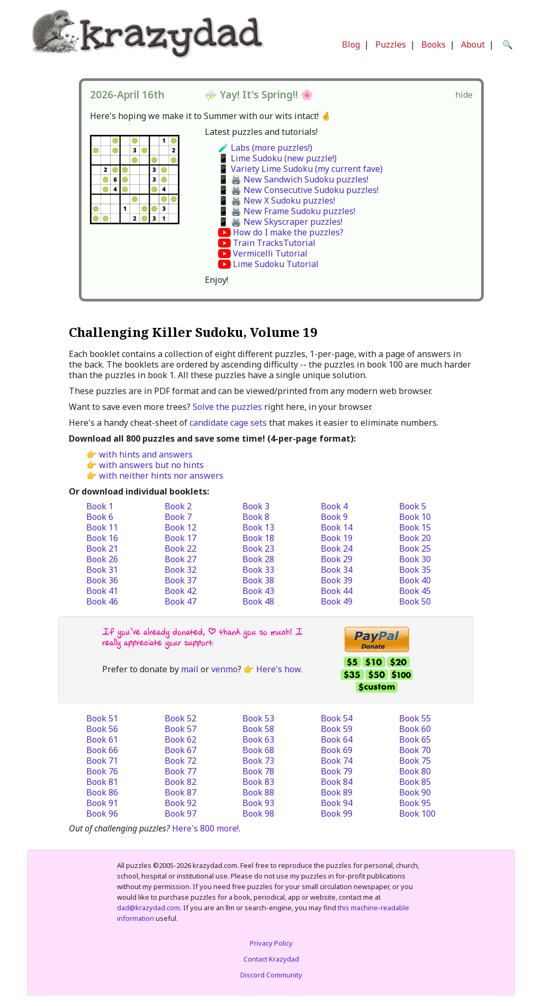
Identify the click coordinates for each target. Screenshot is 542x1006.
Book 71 (102, 760)
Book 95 (415, 803)
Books (433, 44)
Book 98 (258, 813)
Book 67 (180, 750)
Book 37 (180, 580)
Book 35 (415, 569)
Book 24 (337, 548)
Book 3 (255, 506)
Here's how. (279, 669)
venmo (224, 669)
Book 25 (415, 548)
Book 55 (415, 718)
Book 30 (415, 559)
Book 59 (337, 729)
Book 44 (337, 591)
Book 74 (337, 760)
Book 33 (258, 569)
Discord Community (271, 975)
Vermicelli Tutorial (270, 253)
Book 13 (258, 527)
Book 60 (415, 729)
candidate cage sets (228, 422)
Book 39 (337, 580)
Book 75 (415, 760)
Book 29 (337, 559)
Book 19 (337, 538)
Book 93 (258, 803)
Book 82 (180, 782)
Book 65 (415, 739)
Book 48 (258, 601)
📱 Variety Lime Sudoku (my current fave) (300, 169)
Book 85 (415, 782)
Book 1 (99, 506)
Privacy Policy (271, 943)
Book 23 (258, 548)
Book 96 (102, 813)
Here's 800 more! (205, 828)
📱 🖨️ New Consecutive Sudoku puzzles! (298, 190)
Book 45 (415, 591)
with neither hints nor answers (161, 475)
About (473, 44)
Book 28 (258, 559)
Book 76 (102, 771)
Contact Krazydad (271, 959)
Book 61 (102, 739)
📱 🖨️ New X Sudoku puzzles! (276, 200)
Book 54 (337, 718)
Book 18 (258, 538)
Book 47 (180, 601)
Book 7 (178, 517)
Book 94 (337, 803)
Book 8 (255, 517)
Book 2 (178, 506)
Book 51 (102, 718)
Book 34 (337, 569)
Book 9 (334, 517)
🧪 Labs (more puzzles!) (265, 147)
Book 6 (99, 517)
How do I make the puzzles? (288, 232)
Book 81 (102, 782)
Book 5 (412, 506)
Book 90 (415, 792)
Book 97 (180, 813)
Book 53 (258, 718)
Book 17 (180, 538)
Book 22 (180, 548)
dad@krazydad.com (148, 907)
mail (189, 669)
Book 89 (337, 792)
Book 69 (337, 750)
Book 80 (415, 771)
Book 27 (180, 559)
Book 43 (258, 591)
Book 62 (180, 739)
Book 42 (180, 591)
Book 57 (180, 729)
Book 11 (102, 527)
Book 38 (258, 580)
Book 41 (102, 591)
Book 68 (258, 750)
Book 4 (334, 506)
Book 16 (102, 538)
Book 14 (337, 527)
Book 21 (102, 548)
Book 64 (337, 739)
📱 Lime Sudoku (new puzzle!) (277, 158)
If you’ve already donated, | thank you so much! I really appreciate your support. (202, 637)
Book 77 (180, 771)
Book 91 (102, 803)
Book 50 (415, 601)
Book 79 (337, 771)
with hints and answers (146, 454)
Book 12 (180, 527)
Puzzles (390, 44)
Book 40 (415, 580)
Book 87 (180, 792)
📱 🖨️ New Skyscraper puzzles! (280, 221)
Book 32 (180, 569)
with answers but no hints (151, 465)
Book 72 (180, 760)
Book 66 (102, 750)
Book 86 (102, 792)
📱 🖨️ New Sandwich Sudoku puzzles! (293, 179)
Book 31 (102, 569)
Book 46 (102, 601)
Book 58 (258, 729)
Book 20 (415, 538)
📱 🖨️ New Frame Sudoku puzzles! (286, 211)
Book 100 (417, 813)
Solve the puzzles (227, 407)
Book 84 (337, 782)
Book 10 (415, 517)
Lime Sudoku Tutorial (276, 264)
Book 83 (258, 782)
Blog (351, 44)
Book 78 (258, 771)
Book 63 (258, 739)
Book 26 (102, 559)
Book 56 (102, 729)
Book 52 (180, 718)
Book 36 (102, 580)
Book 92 (180, 803)
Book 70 (415, 750)
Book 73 (258, 760)
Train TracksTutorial (274, 243)
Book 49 (337, 601)
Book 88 (258, 792)
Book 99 (337, 813)
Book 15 (415, 527)
